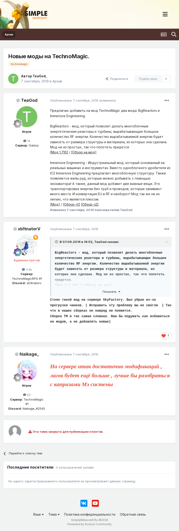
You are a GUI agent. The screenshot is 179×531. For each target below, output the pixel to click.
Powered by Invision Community (89, 524)
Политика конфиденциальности (89, 514)
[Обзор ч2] (90, 204)
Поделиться (117, 79)
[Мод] (55, 204)
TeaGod (29, 100)
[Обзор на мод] (83, 152)
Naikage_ (29, 354)
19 (26, 141)
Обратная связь (133, 514)
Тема (54, 514)
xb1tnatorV (29, 228)
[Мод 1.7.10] (59, 152)
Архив (57, 81)
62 (27, 395)
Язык (38, 514)
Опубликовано (74, 100)
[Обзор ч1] (71, 204)
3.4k (27, 269)
